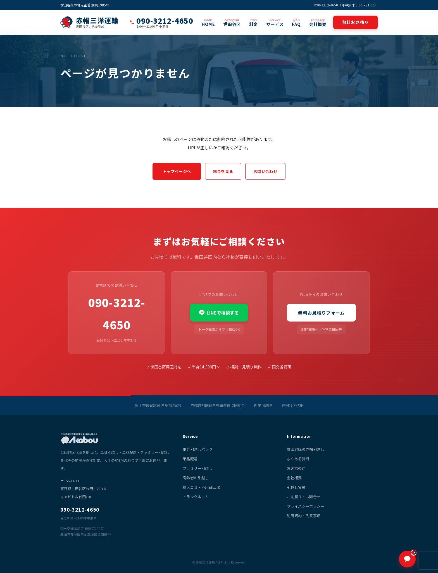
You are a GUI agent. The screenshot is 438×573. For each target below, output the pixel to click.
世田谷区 (232, 22)
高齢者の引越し (196, 477)
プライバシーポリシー (305, 506)
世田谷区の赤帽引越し (305, 449)
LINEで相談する (219, 312)
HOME (208, 22)
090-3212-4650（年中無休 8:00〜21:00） (346, 5)
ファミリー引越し (198, 468)
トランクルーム (196, 496)
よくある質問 (298, 458)
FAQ (296, 22)
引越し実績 (296, 487)
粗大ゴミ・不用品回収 (201, 487)
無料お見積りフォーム (321, 312)
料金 (253, 22)
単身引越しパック (198, 449)
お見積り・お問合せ (304, 496)
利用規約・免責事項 (304, 515)
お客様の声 (296, 468)
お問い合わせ (265, 171)
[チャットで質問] (407, 559)
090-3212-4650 (116, 313)
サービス (275, 22)
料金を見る (223, 171)
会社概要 (317, 22)
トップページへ (177, 171)
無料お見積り (355, 22)
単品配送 (190, 458)
